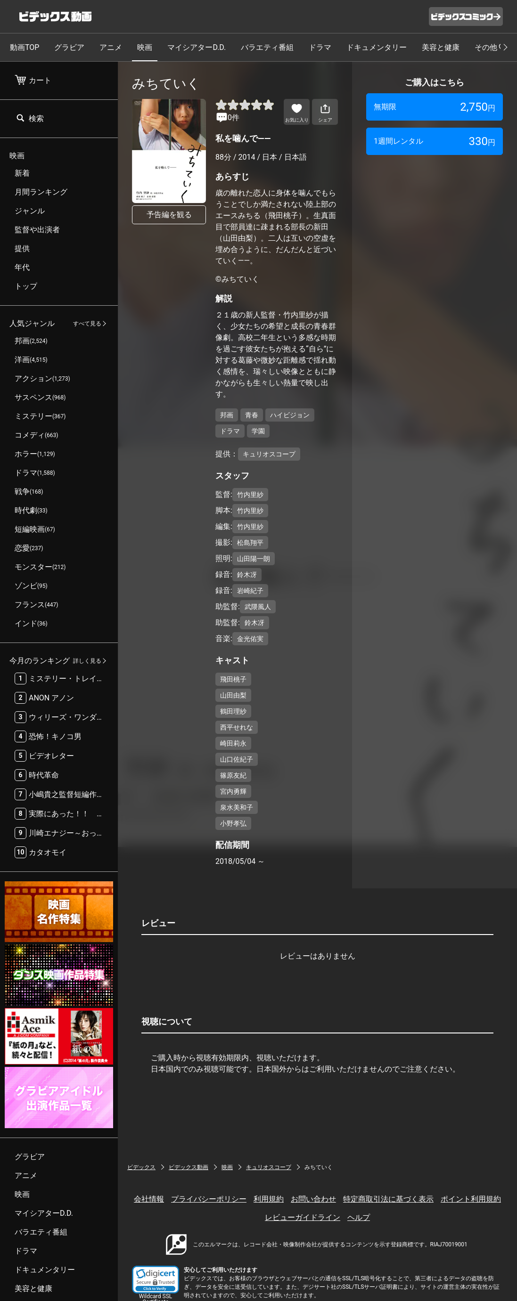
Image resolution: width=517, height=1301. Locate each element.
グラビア (69, 47)
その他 (491, 47)
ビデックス (141, 1167)
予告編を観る (169, 214)
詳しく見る (87, 661)
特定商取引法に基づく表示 (388, 1199)
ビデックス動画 (188, 1167)
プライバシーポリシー (208, 1199)
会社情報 (149, 1199)
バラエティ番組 (267, 47)
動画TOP (24, 47)
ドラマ (320, 47)
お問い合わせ (313, 1199)
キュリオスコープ (268, 1167)
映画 (144, 47)
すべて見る (87, 323)
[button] (155, 1279)
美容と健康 (441, 47)
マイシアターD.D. (196, 47)
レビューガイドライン (302, 1217)
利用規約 (269, 1199)
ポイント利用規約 (471, 1199)
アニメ (110, 47)
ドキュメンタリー (376, 47)
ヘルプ (358, 1217)
